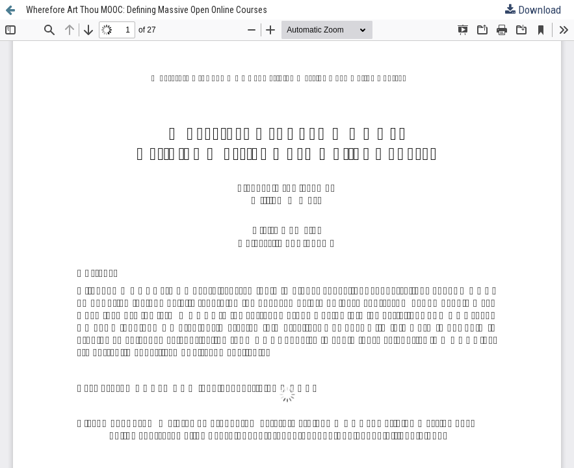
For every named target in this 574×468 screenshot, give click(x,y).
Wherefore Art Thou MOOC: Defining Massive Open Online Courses (146, 10)
